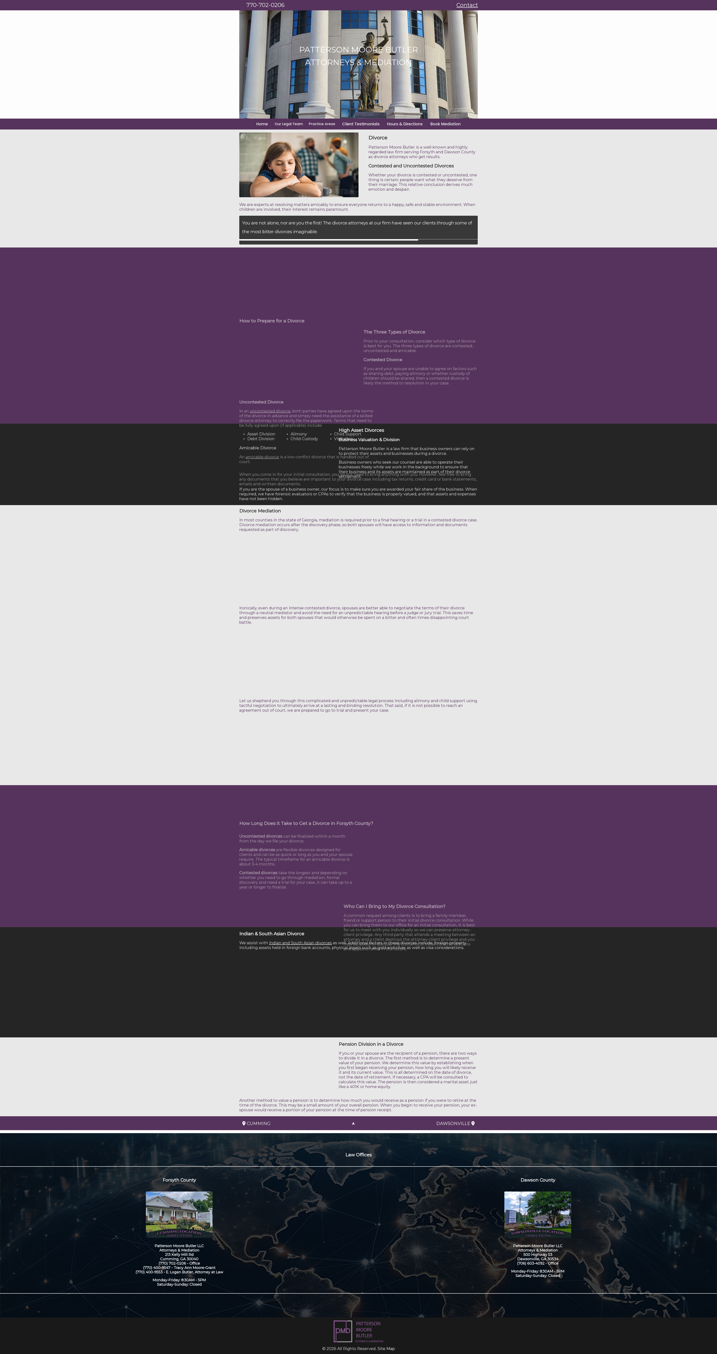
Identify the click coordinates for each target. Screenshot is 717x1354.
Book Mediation (439, 123)
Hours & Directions (403, 123)
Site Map (386, 1348)
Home (269, 123)
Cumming (256, 1123)
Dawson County (537, 1180)
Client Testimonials (364, 123)
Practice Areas (327, 123)
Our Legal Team (294, 123)
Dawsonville (455, 1123)
